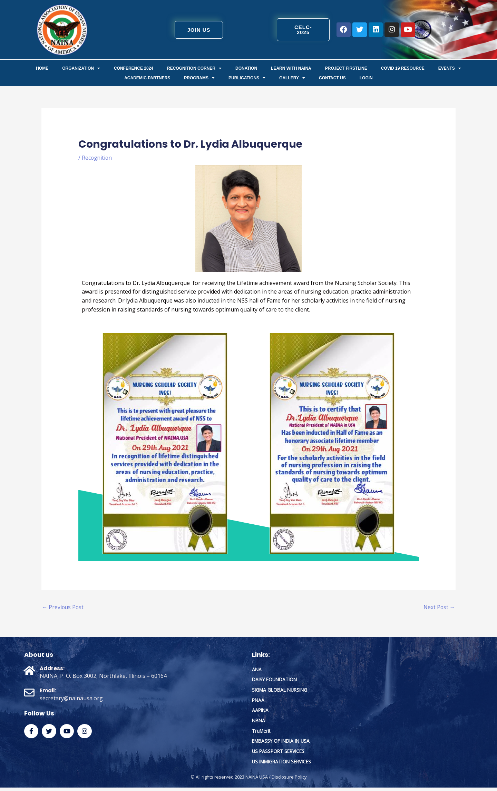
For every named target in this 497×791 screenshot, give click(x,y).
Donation (246, 68)
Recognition (97, 157)
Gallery (292, 78)
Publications (246, 78)
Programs (199, 78)
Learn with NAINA (291, 68)
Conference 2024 (133, 68)
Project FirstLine (346, 68)
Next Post (438, 608)
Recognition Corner (194, 68)
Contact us (332, 78)
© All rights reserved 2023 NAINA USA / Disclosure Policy (249, 781)
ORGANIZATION (81, 68)
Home (42, 68)
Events (449, 68)
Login (366, 78)
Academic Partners (147, 78)
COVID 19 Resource (403, 68)
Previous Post (63, 608)
